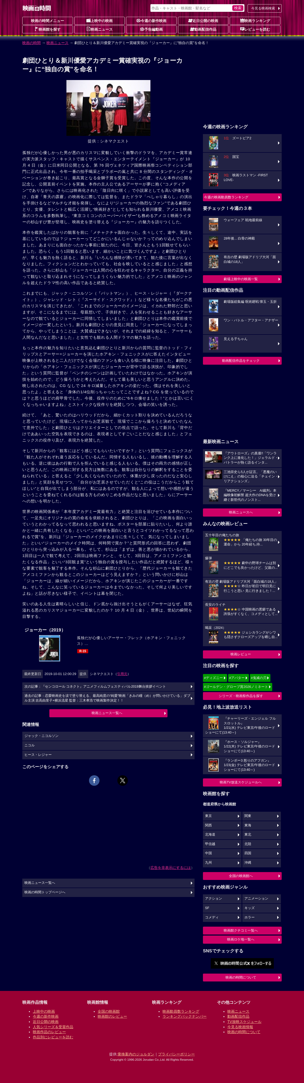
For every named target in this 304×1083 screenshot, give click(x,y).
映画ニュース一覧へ (107, 713)
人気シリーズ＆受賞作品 (53, 1027)
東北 (247, 834)
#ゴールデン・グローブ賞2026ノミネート (236, 687)
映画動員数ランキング (181, 1011)
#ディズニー (213, 678)
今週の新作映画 (151, 20)
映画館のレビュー (112, 1016)
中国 (208, 853)
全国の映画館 (109, 1011)
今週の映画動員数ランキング (226, 197)
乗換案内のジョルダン (136, 1054)
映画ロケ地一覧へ (240, 939)
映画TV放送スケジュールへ (241, 782)
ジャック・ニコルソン (41, 736)
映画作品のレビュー (49, 1032)
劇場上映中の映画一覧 (241, 279)
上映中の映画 (99, 20)
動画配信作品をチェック (241, 361)
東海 (247, 825)
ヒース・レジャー (38, 755)
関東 (247, 816)
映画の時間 (31, 43)
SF (207, 908)
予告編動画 (151, 29)
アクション (213, 898)
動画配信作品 (203, 29)
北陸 (247, 844)
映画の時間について (241, 977)
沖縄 (247, 862)
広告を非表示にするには (170, 868)
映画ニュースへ (241, 512)
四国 (247, 853)
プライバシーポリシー (176, 1054)
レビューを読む (255, 29)
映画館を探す (47, 29)
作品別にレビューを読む (53, 1037)
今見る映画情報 (240, 1027)
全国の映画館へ (241, 876)
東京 (208, 816)
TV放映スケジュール (244, 1022)
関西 (208, 825)
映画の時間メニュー (47, 21)
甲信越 (210, 844)
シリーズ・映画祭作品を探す (241, 696)
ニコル (29, 745)
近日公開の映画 (203, 20)
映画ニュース (99, 29)
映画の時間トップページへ (44, 892)
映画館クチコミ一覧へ (241, 930)
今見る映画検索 (263, 8)
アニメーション (256, 898)
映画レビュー (240, 654)
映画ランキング (255, 20)
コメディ (212, 917)
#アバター (237, 678)
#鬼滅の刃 (258, 678)
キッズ (249, 908)
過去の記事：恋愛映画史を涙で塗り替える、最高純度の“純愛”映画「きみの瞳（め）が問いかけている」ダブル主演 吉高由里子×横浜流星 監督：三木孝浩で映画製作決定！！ (107, 698)
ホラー (249, 917)
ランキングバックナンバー (185, 1016)
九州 (208, 862)
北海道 (210, 834)
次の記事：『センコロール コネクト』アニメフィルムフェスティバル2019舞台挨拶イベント (95, 686)
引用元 (122, 674)
